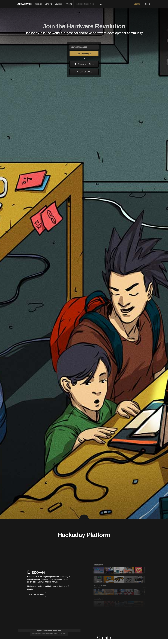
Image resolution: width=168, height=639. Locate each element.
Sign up (137, 4)
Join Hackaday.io (84, 54)
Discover (38, 4)
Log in (147, 4)
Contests (48, 4)
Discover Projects (36, 594)
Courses (58, 4)
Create (68, 4)
